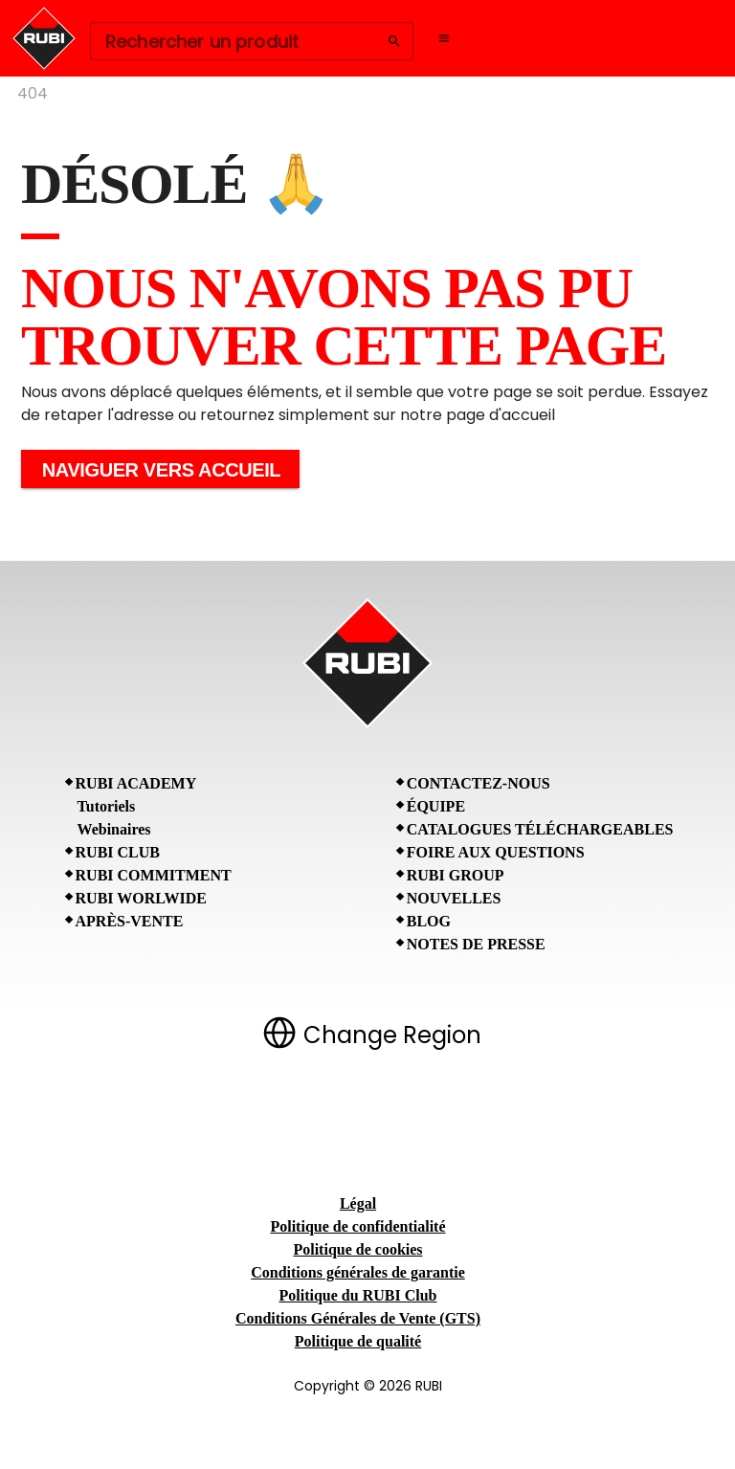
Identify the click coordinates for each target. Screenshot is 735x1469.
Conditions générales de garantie (358, 1272)
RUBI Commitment (154, 875)
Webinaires (114, 829)
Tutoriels (107, 806)
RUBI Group (455, 875)
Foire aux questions (496, 852)
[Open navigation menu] (444, 38)
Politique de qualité (358, 1341)
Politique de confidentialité (357, 1226)
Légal (358, 1203)
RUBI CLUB (118, 852)
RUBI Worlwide (141, 898)
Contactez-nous (478, 783)
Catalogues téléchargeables (540, 829)
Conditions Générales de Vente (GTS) (357, 1318)
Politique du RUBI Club (358, 1295)
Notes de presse (476, 944)
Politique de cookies (357, 1249)
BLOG (429, 921)
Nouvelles (454, 898)
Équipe (436, 806)
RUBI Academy (136, 783)
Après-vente (130, 921)
